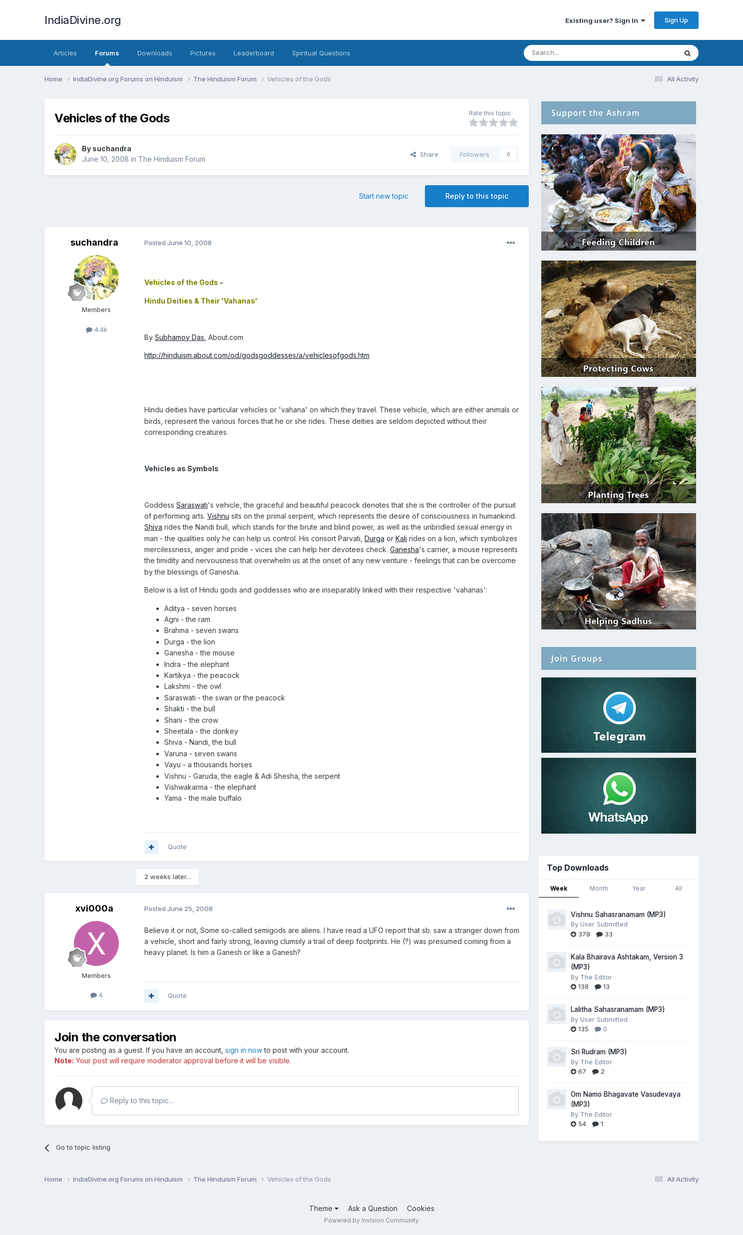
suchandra (111, 148)
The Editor (596, 977)
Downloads (154, 53)
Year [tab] (638, 888)
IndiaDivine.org (82, 19)
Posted (178, 243)
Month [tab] (599, 888)
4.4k (96, 329)
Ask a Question (372, 1208)
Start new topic (383, 196)
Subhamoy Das (179, 337)
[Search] (575, 53)
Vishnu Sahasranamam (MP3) (618, 915)
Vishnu (218, 516)
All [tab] (678, 888)
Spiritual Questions (321, 53)
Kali (401, 538)
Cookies (420, 1208)
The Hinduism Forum (171, 159)
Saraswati (192, 505)
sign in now (243, 1050)
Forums (107, 57)
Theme (324, 1208)
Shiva (153, 527)
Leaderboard (254, 53)
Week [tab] (558, 888)
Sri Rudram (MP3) (599, 1052)
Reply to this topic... (137, 1100)
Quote (177, 847)
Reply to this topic (476, 196)
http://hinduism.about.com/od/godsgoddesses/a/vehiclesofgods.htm (257, 355)
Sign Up (676, 20)
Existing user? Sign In (605, 20)
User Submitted (604, 924)
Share (424, 154)
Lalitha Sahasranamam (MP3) (618, 1009)
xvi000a (94, 908)
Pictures (203, 53)
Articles (65, 53)
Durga (374, 538)
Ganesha (404, 549)
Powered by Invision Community (371, 1220)
